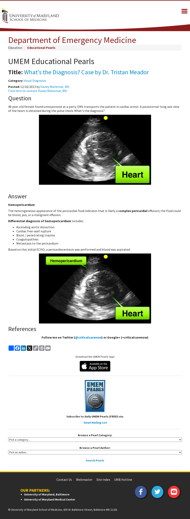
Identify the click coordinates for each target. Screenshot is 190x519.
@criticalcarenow (88, 337)
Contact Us (64, 479)
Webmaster (84, 479)
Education (15, 48)
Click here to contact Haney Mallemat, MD (37, 91)
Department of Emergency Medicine (72, 40)
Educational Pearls (41, 48)
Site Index (103, 479)
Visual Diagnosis (35, 81)
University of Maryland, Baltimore (47, 494)
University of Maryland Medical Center (49, 499)
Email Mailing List (95, 422)
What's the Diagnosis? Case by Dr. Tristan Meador (86, 72)
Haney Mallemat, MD (54, 87)
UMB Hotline (123, 479)
